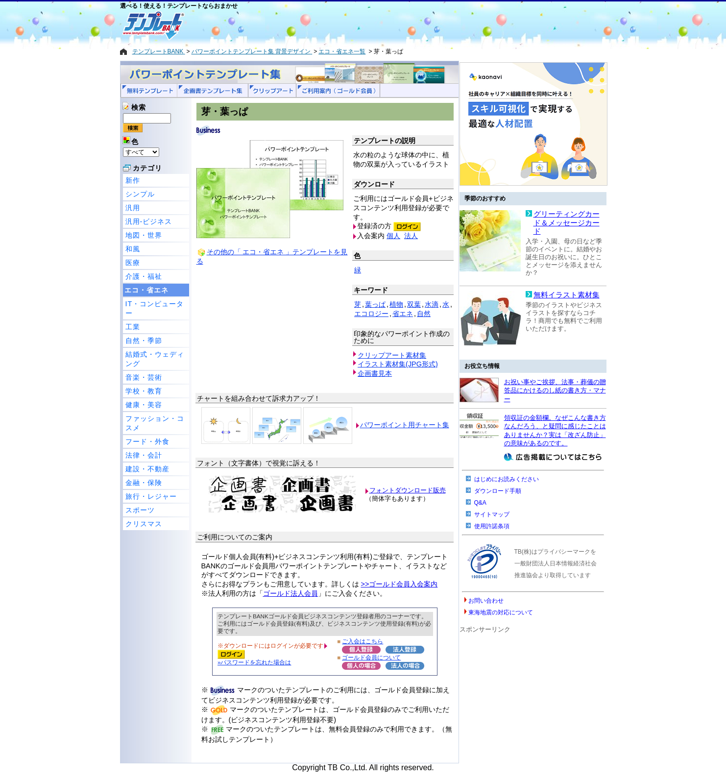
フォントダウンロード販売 (407, 490)
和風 (132, 249)
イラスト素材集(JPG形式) (398, 364)
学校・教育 (143, 391)
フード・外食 (147, 441)
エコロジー (371, 313)
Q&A (480, 502)
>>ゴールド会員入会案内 (399, 584)
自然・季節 (143, 340)
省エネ (402, 313)
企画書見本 (375, 373)
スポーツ (140, 510)
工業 (132, 327)
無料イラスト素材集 (566, 295)
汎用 (132, 208)
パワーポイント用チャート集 (404, 425)
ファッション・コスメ (154, 423)
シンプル (140, 194)
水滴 (431, 304)
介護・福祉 (143, 276)
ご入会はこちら (362, 641)
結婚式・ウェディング (154, 358)
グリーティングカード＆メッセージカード (566, 222)
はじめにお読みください (506, 479)
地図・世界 (143, 235)
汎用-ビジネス (148, 221)
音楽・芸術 (143, 377)
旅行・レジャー (151, 496)
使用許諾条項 (491, 526)
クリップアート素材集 (392, 355)
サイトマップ (491, 514)
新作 (132, 180)
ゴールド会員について (371, 657)
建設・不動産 (147, 469)
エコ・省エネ (146, 290)
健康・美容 (143, 405)
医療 (132, 263)
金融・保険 (143, 483)
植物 (396, 304)
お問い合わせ (486, 600)
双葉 (414, 304)
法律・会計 (143, 455)
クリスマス (143, 524)
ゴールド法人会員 (290, 593)
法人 (411, 236)
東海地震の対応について (500, 612)
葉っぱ (375, 304)
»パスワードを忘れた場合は (254, 662)
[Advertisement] (328, 25)
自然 (424, 313)
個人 (393, 236)
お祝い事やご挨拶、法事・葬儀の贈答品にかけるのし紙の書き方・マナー (555, 390)
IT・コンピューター (154, 308)
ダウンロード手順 (497, 491)
